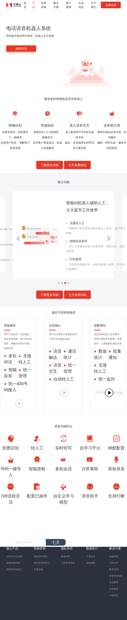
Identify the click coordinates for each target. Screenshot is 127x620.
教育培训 (113, 569)
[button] (59, 283)
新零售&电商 (115, 575)
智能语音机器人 (14, 569)
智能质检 (90, 562)
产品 (33, 5)
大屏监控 (90, 556)
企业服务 (113, 588)
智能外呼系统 (41, 556)
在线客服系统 (13, 562)
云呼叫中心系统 (14, 556)
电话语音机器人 (42, 562)
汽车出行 (113, 562)
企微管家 (38, 569)
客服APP (65, 556)
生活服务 (113, 582)
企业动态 (81, 5)
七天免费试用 (56, 542)
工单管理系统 (68, 562)
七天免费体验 (77, 165)
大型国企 (113, 595)
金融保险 (113, 556)
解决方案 (56, 5)
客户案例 (68, 5)
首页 (25, 5)
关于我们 (93, 5)
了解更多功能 (50, 165)
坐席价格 (43, 5)
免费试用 (111, 5)
